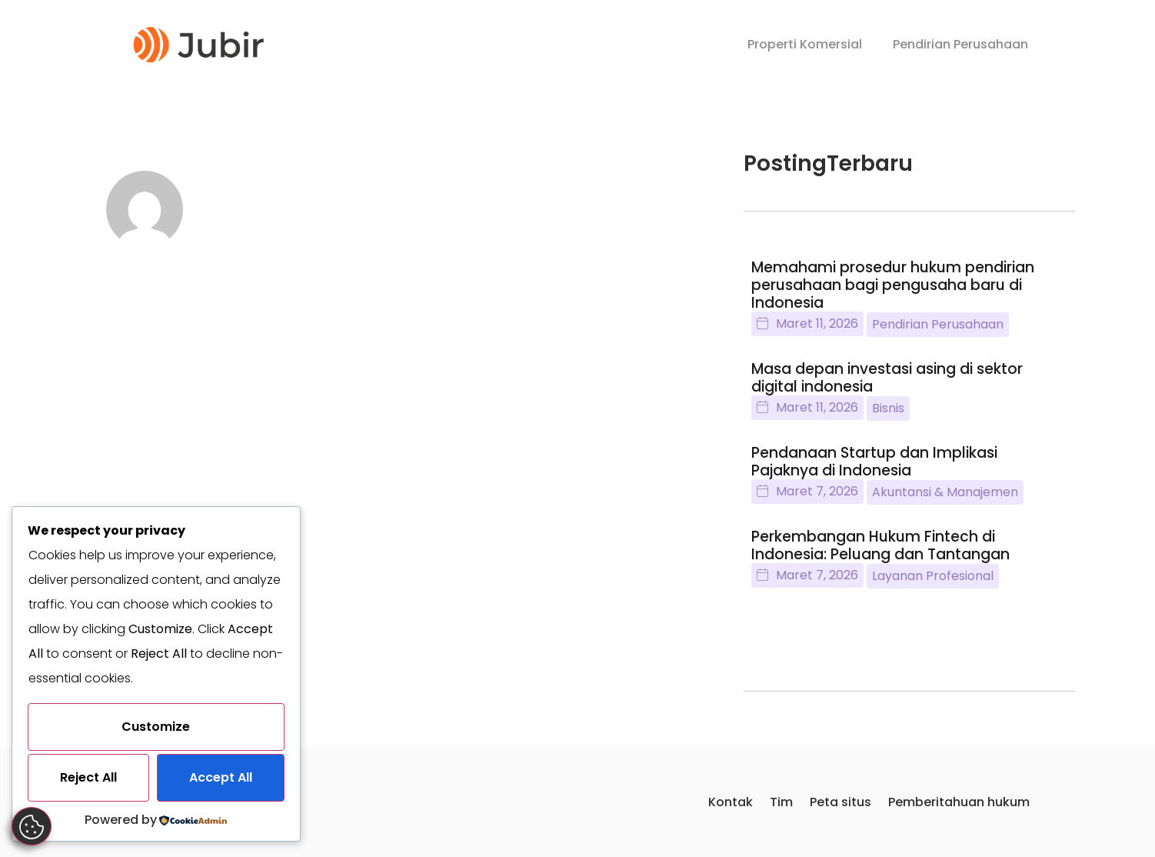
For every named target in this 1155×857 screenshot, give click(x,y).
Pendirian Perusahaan (960, 44)
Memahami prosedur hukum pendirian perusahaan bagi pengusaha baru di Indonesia (892, 286)
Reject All (88, 777)
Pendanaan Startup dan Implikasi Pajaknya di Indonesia (874, 463)
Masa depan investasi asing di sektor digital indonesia (887, 379)
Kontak (730, 802)
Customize (155, 726)
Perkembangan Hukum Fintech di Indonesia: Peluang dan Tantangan (880, 547)
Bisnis (888, 409)
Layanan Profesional (933, 577)
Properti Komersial (804, 44)
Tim (781, 802)
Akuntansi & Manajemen (945, 493)
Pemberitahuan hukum (959, 802)
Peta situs (840, 802)
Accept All (220, 777)
